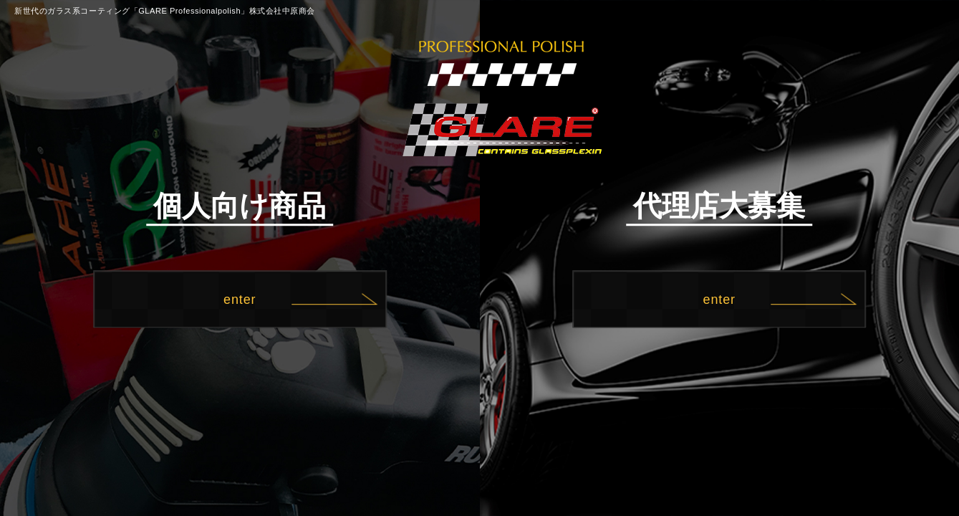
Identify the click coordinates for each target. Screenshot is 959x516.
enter (239, 299)
